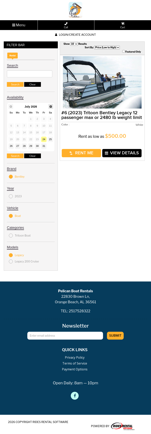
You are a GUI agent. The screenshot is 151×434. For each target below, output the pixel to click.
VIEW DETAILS (122, 153)
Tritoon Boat (20, 236)
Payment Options (74, 369)
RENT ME (81, 153)
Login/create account (75, 35)
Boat (15, 216)
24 (43, 139)
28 (24, 146)
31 (43, 146)
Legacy (16, 255)
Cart (122, 25)
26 (11, 146)
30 (37, 146)
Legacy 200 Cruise (24, 261)
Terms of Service (74, 363)
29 (30, 146)
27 (17, 146)
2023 (15, 196)
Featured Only (131, 51)
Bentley (17, 177)
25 (50, 139)
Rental (12, 55)
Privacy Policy (75, 357)
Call (66, 25)
